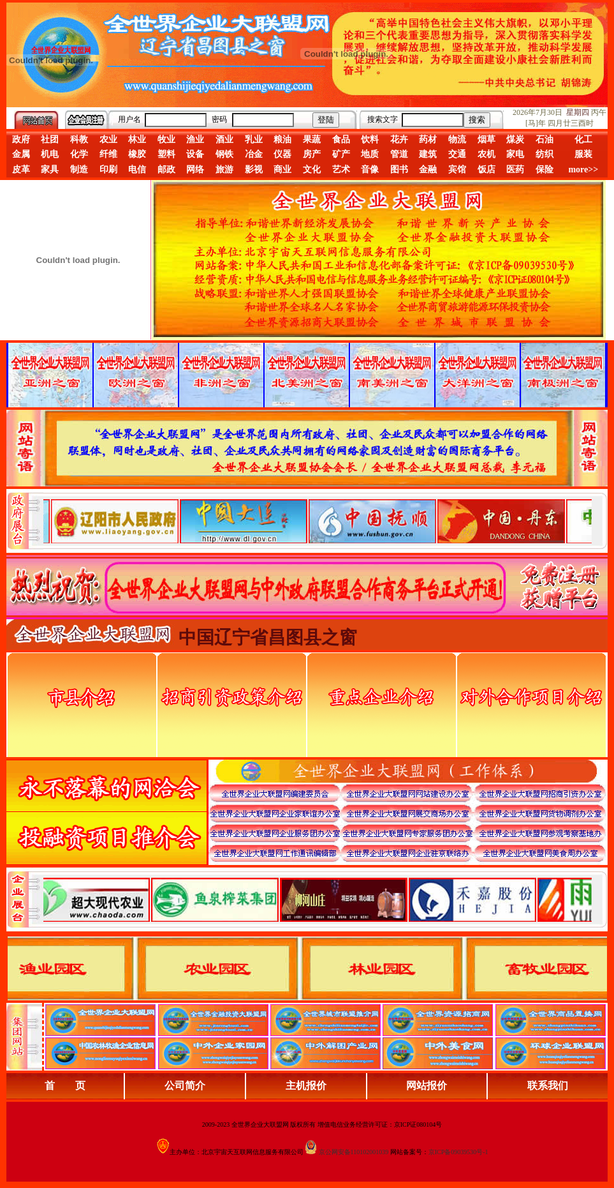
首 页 (65, 1085)
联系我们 (547, 1085)
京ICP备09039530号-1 (458, 1151)
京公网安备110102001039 (354, 1151)
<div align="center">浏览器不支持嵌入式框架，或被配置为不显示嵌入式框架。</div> (317, 899)
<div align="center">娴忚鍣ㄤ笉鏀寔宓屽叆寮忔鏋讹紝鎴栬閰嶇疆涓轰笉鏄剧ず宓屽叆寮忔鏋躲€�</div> (317, 521)
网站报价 (426, 1085)
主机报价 (306, 1085)
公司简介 (184, 1085)
